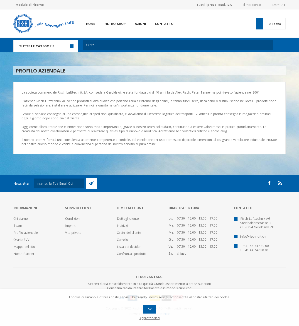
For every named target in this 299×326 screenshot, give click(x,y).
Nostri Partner (23, 253)
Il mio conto (252, 4)
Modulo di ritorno (30, 4)
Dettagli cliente (128, 218)
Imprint (70, 225)
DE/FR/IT (279, 4)
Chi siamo (20, 218)
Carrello (122, 239)
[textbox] (178, 45)
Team (17, 225)
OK (149, 309)
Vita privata (73, 232)
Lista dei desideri (129, 246)
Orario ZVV (21, 239)
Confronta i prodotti (131, 253)
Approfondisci (150, 318)
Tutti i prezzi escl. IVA (214, 4)
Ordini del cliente (129, 232)
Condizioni (72, 218)
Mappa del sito (24, 246)
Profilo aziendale (25, 232)
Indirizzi (122, 225)
